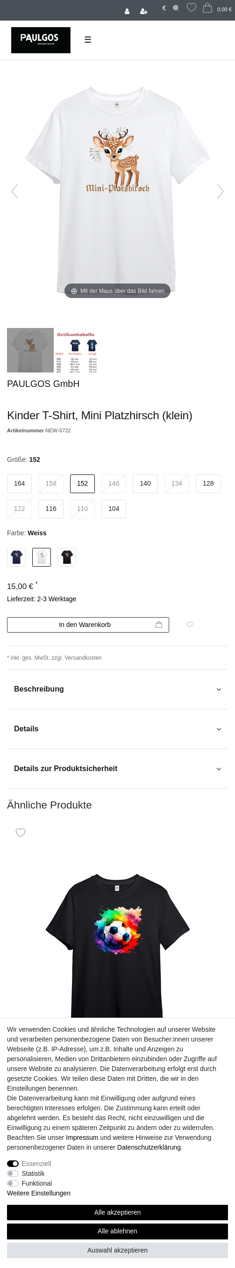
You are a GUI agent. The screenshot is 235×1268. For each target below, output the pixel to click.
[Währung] (164, 8)
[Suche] (176, 8)
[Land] (155, 3)
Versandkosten (82, 658)
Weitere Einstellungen (39, 1193)
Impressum (82, 1137)
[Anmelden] (128, 10)
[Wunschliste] (191, 8)
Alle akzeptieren (117, 1212)
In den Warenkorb (110, 625)
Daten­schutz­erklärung (149, 1147)
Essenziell (36, 1163)
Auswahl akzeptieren (117, 1250)
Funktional (37, 1183)
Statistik (33, 1173)
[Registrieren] (145, 10)
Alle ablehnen (117, 1231)
